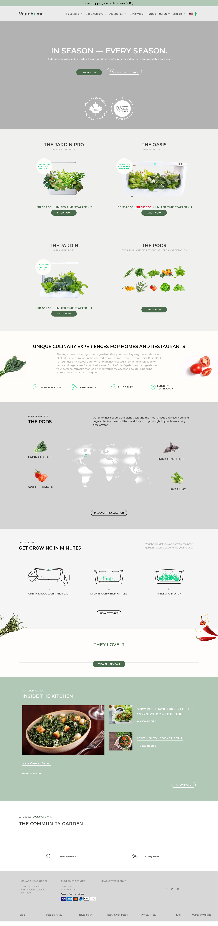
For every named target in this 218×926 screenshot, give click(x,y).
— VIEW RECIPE (32, 773)
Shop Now (89, 72)
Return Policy (85, 915)
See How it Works (124, 71)
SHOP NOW (64, 212)
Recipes (151, 14)
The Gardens (73, 13)
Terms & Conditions (117, 915)
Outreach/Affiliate (201, 915)
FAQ (178, 915)
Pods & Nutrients (96, 13)
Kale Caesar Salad (36, 763)
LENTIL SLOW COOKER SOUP (160, 738)
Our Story (164, 14)
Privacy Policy (148, 915)
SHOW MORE (183, 784)
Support (179, 13)
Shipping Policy (54, 915)
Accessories (117, 13)
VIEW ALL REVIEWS (109, 664)
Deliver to (194, 13)
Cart (197, 14)
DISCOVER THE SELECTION (109, 512)
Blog (22, 915)
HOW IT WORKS (109, 613)
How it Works (136, 14)
